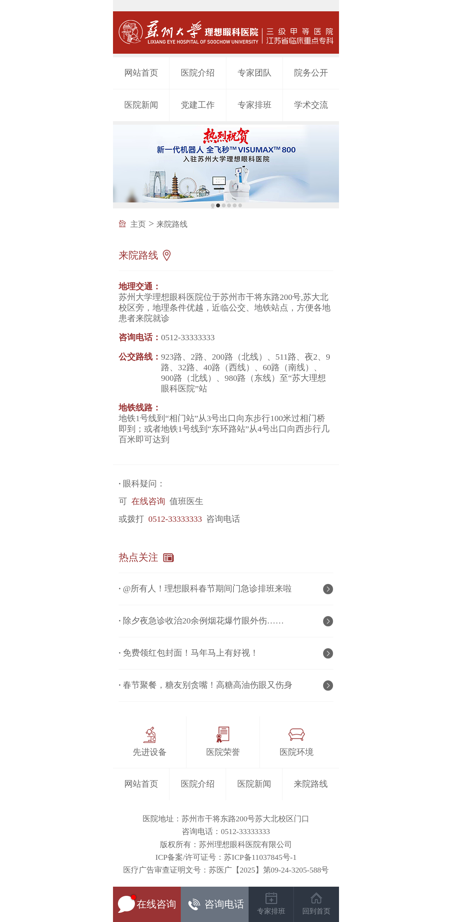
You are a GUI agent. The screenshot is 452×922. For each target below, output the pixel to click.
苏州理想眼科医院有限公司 (245, 844)
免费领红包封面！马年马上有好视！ (190, 652)
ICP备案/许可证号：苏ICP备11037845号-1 (226, 857)
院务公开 (311, 72)
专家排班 (255, 105)
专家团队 (255, 72)
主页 (138, 224)
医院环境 (297, 752)
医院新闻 (141, 105)
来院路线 (172, 224)
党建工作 (198, 105)
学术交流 (311, 105)
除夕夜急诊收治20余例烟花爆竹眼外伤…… (203, 620)
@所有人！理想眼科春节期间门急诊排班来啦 (207, 588)
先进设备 (150, 752)
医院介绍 (198, 72)
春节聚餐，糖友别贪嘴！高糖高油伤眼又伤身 (207, 685)
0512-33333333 (175, 519)
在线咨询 (148, 501)
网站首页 (141, 72)
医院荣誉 (223, 752)
